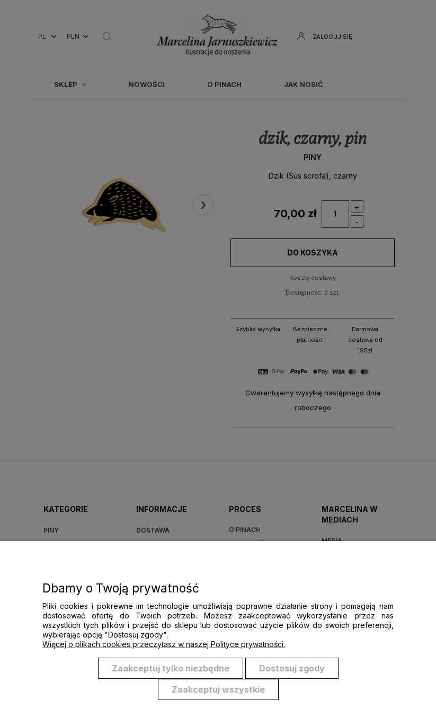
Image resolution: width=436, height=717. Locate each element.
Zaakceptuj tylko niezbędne (170, 668)
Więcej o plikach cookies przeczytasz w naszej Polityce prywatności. (163, 644)
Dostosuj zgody (292, 668)
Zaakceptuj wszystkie (218, 689)
